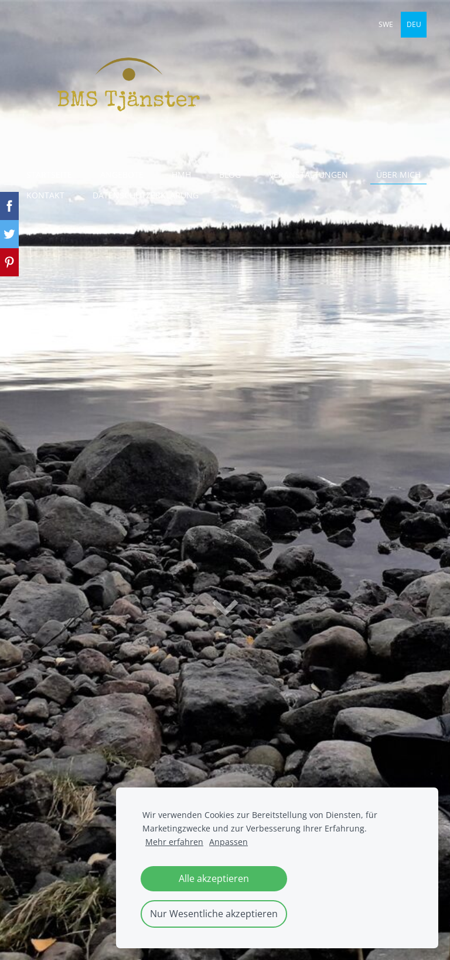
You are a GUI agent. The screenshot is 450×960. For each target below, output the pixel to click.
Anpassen (228, 841)
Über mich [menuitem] (398, 174)
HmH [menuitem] (181, 174)
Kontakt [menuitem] (45, 195)
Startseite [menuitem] (49, 174)
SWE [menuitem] (386, 24)
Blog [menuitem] (230, 174)
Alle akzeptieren (214, 878)
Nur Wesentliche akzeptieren (214, 913)
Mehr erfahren (174, 841)
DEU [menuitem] (414, 24)
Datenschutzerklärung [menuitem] (146, 195)
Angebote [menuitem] (122, 174)
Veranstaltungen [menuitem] (308, 174)
